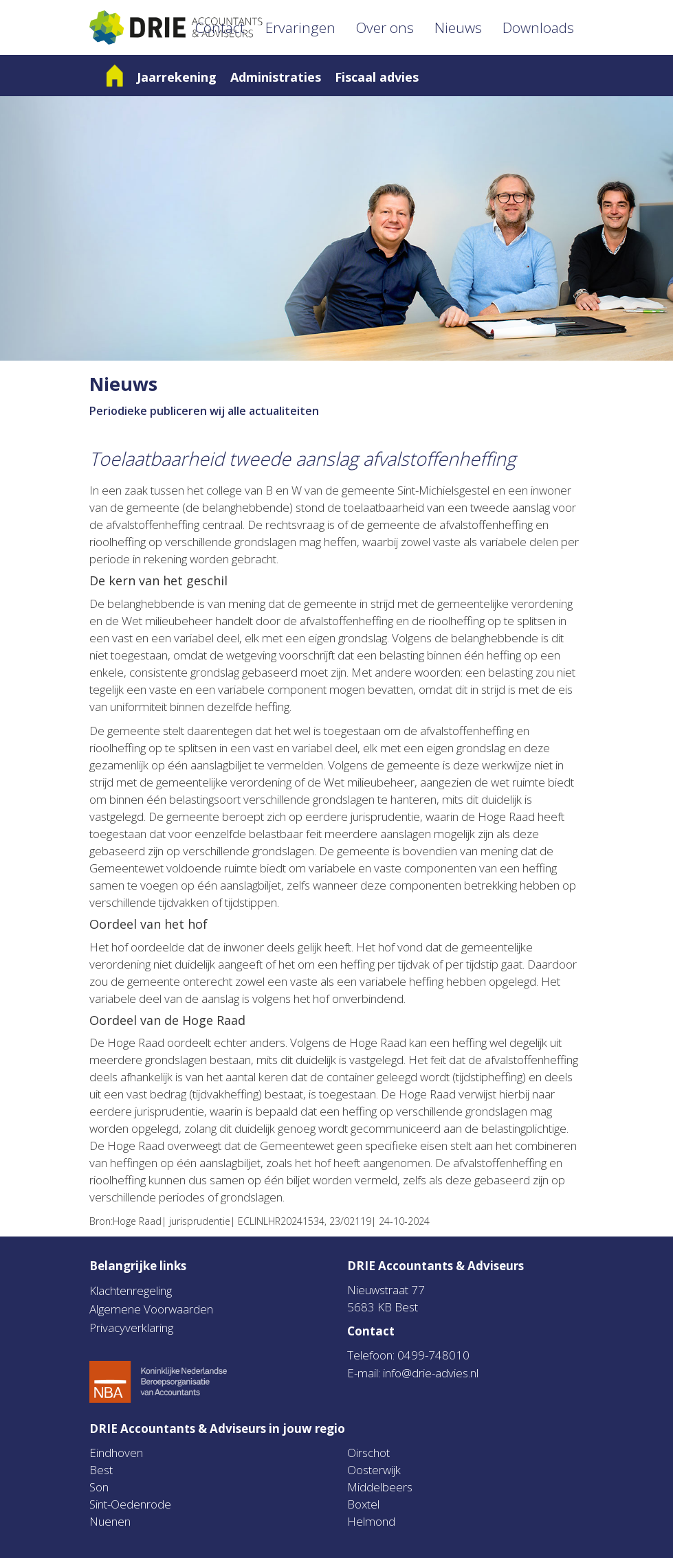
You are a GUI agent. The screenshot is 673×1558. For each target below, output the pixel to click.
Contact (220, 27)
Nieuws (458, 27)
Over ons (385, 27)
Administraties (275, 77)
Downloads (538, 27)
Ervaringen (300, 27)
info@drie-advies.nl (430, 1373)
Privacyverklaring (131, 1327)
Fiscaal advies (377, 77)
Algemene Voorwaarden (151, 1309)
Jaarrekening (177, 77)
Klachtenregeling (130, 1290)
